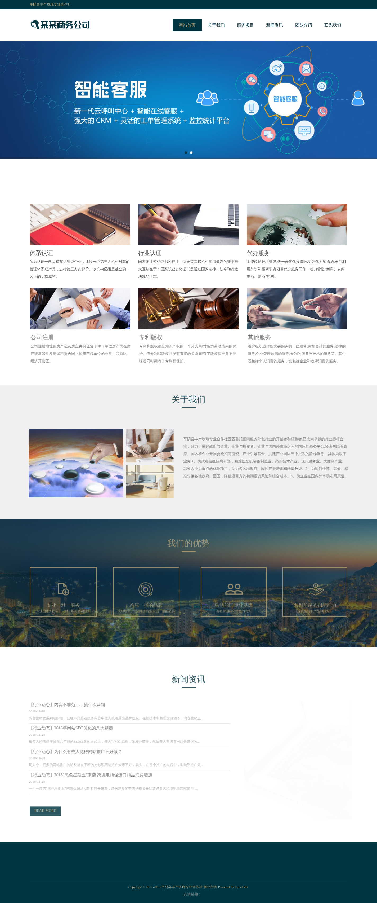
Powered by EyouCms (232, 887)
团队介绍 (303, 25)
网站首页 (187, 25)
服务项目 (245, 25)
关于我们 (216, 25)
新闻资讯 (274, 25)
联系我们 (332, 25)
